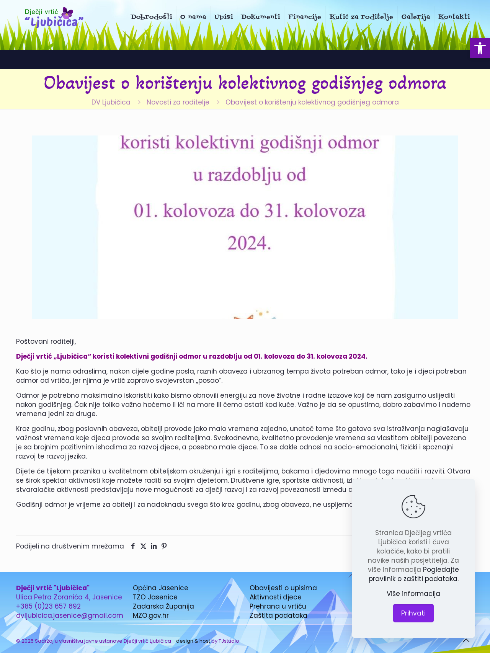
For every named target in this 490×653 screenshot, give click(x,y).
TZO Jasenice (155, 597)
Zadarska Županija (163, 606)
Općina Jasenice (160, 588)
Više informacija (413, 593)
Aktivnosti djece (276, 597)
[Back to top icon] (466, 640)
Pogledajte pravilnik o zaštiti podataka (414, 574)
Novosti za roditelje (178, 102)
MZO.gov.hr (151, 615)
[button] (480, 48)
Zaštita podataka (278, 615)
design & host (193, 641)
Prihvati (413, 613)
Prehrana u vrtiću (278, 606)
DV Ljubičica (111, 102)
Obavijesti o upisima (283, 588)
